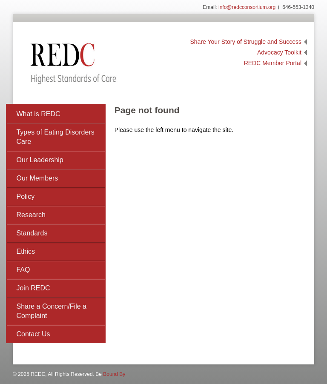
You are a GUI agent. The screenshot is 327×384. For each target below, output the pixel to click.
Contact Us (33, 334)
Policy (25, 196)
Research (30, 214)
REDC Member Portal (272, 63)
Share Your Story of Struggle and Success (246, 41)
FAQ (23, 269)
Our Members (37, 178)
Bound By (114, 374)
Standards (31, 233)
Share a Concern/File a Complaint (51, 311)
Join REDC (33, 288)
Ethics (25, 251)
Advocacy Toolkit (279, 52)
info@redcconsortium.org (246, 7)
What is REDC (38, 113)
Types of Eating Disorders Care (55, 137)
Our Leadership (39, 159)
